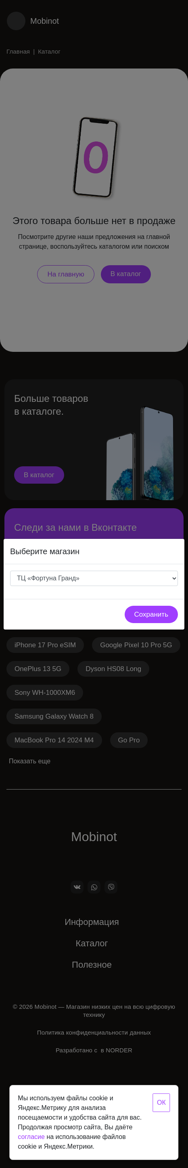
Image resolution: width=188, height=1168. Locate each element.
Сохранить (151, 614)
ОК (161, 1102)
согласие (31, 1136)
